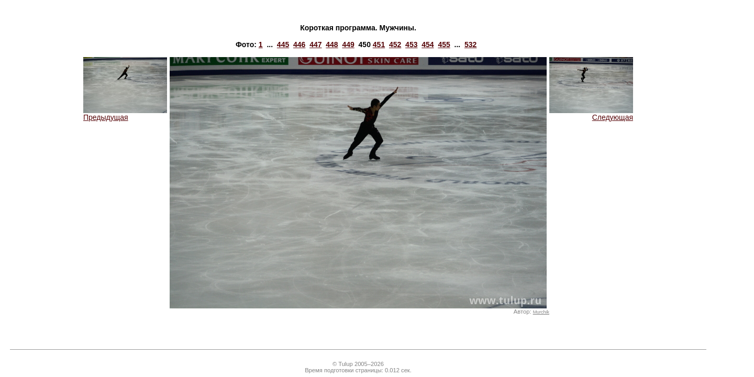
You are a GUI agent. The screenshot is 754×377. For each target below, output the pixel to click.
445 (283, 44)
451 (379, 44)
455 (444, 44)
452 (395, 44)
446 (299, 44)
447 (315, 44)
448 (332, 44)
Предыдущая (125, 113)
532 (470, 44)
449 (348, 44)
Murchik (541, 312)
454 (428, 44)
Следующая (591, 113)
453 (411, 44)
